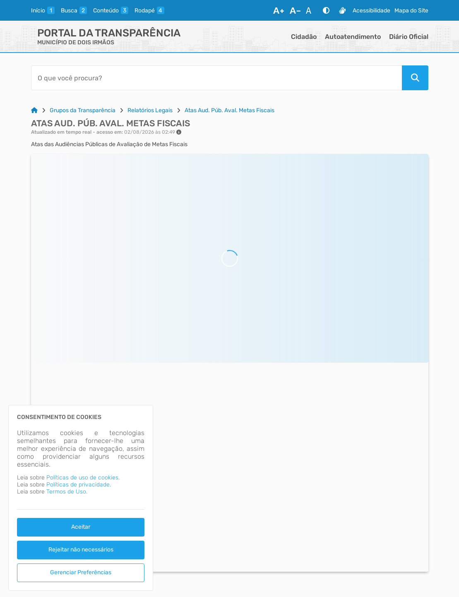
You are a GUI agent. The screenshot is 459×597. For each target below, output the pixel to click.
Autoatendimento (353, 37)
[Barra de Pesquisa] (216, 77)
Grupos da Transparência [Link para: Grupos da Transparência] (82, 110)
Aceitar (80, 526)
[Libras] (342, 10)
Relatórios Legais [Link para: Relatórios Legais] (150, 110)
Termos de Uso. (66, 491)
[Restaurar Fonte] (310, 10)
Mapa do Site (411, 10)
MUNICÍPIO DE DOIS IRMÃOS (75, 42)
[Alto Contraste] (326, 10)
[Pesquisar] (415, 77)
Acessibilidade (371, 10)
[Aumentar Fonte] (278, 10)
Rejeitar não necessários (80, 549)
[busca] (74, 10)
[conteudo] (110, 10)
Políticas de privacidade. (78, 484)
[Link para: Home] (34, 110)
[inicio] (43, 10)
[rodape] (149, 10)
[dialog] (80, 498)
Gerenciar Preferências (80, 572)
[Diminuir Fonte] (295, 10)
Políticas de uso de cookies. (83, 477)
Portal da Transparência (108, 33)
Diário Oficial (408, 37)
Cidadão (304, 37)
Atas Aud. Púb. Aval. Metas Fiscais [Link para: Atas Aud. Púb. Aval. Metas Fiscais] (229, 110)
